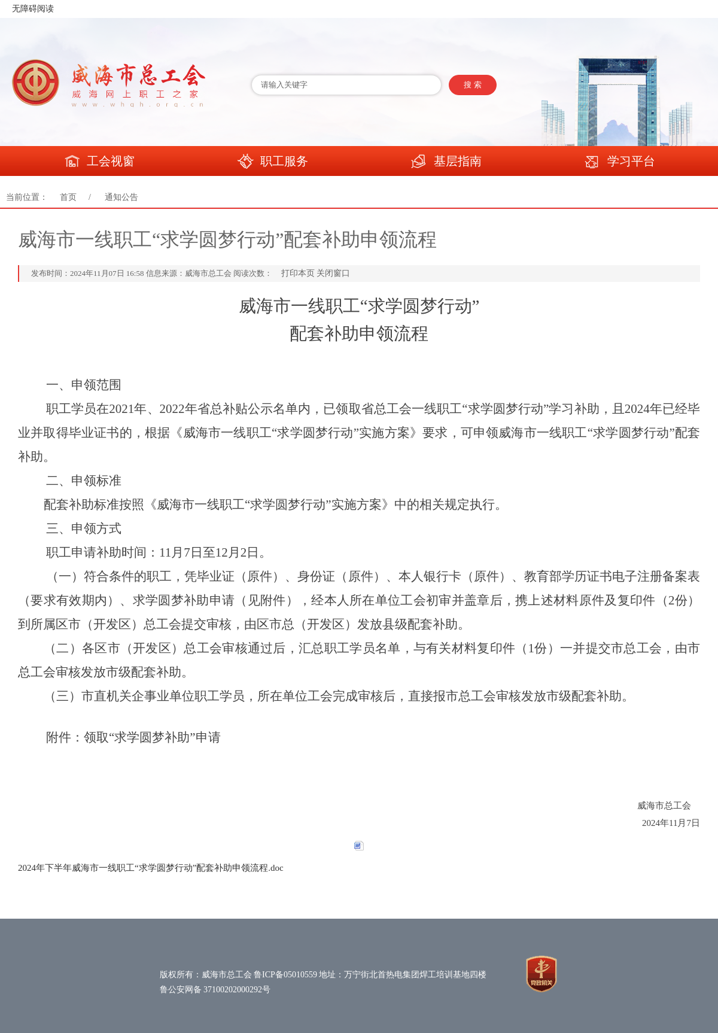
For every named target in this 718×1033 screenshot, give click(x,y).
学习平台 (619, 162)
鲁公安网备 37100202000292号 (215, 989)
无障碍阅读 (33, 8)
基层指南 (446, 162)
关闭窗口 (333, 273)
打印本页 (298, 273)
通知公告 (121, 197)
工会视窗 (99, 162)
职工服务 (272, 162)
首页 (68, 197)
